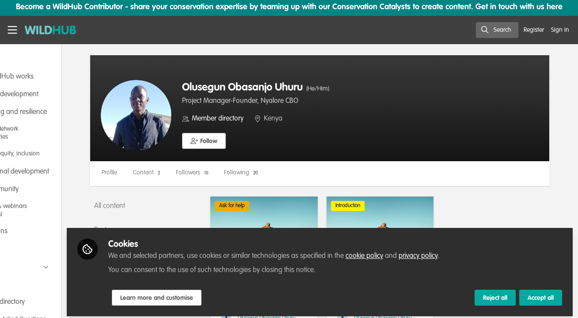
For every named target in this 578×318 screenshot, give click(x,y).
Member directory (269, 118)
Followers (244, 173)
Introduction (373, 205)
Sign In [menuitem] (560, 30)
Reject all (495, 295)
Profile (161, 173)
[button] (256, 141)
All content (161, 206)
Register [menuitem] (534, 30)
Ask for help (271, 205)
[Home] (47, 30)
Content (198, 173)
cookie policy (416, 252)
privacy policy (469, 252)
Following (292, 173)
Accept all (541, 295)
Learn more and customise (208, 295)
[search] (497, 30)
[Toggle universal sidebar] (12, 30)
